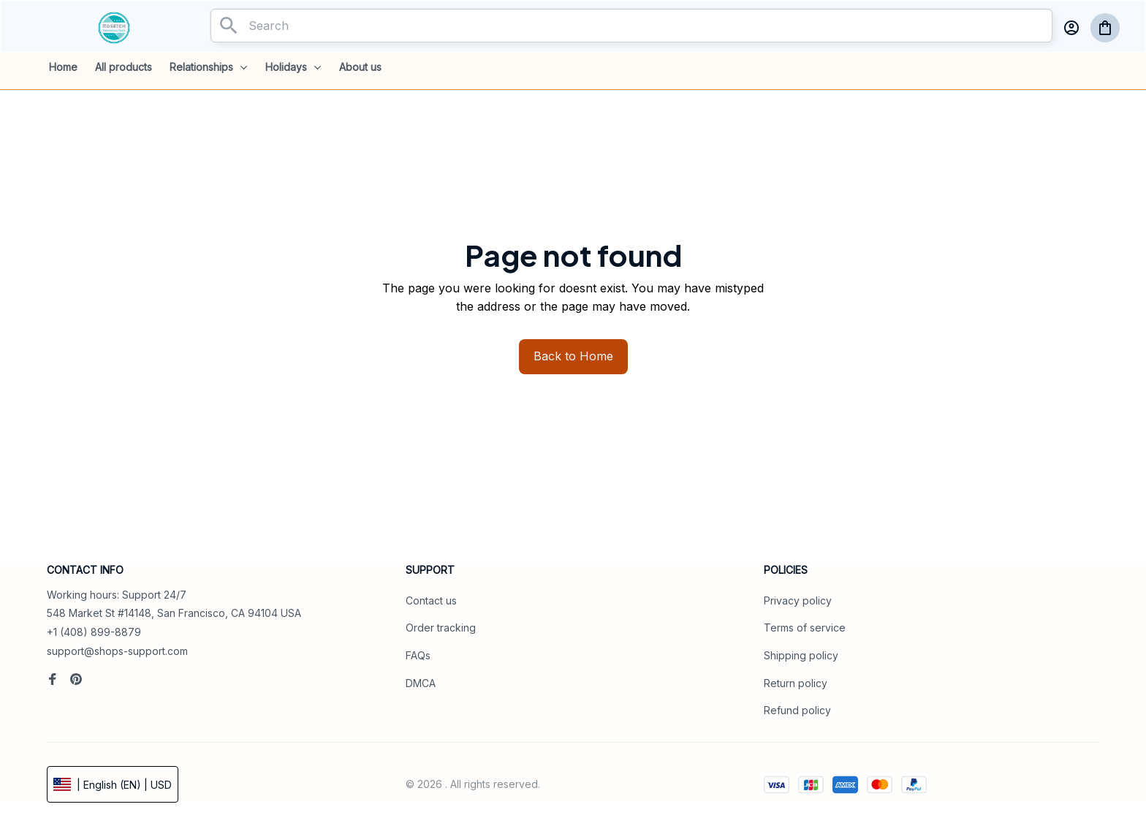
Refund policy (797, 710)
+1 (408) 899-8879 (94, 632)
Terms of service (805, 627)
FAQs (418, 655)
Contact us (431, 600)
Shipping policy (801, 655)
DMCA (421, 683)
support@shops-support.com (117, 651)
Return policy (795, 683)
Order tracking (441, 627)
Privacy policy (798, 600)
